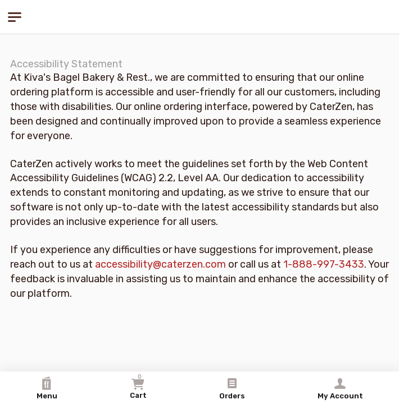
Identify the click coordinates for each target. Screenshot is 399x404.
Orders (232, 388)
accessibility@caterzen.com (160, 264)
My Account (340, 388)
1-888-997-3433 (323, 264)
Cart (138, 386)
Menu (47, 388)
